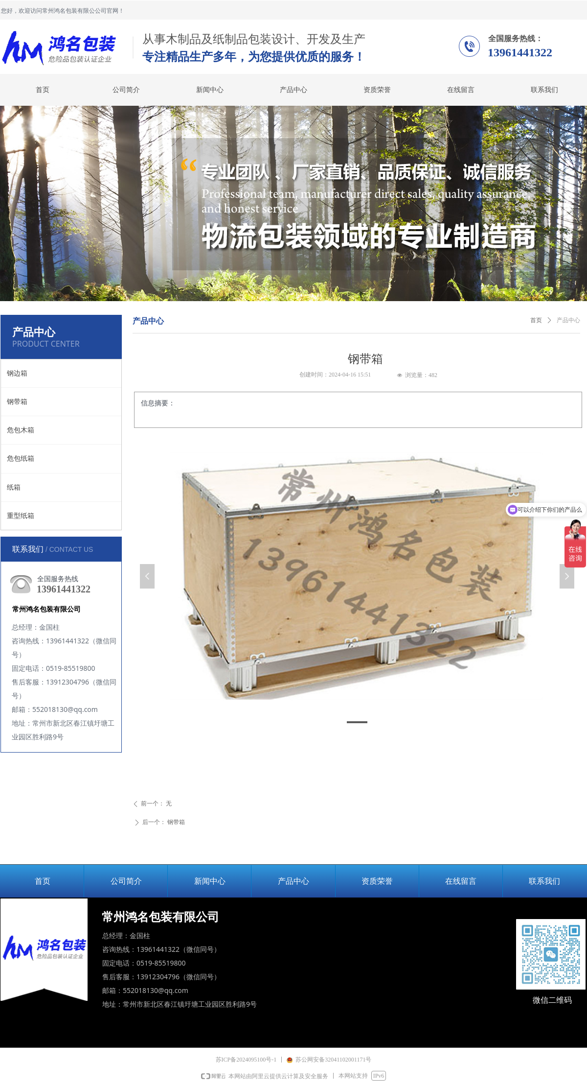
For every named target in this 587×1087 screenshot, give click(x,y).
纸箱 (14, 487)
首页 (536, 320)
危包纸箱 (20, 458)
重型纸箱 (20, 516)
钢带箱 (17, 401)
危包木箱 (20, 430)
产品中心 (568, 320)
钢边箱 (17, 373)
